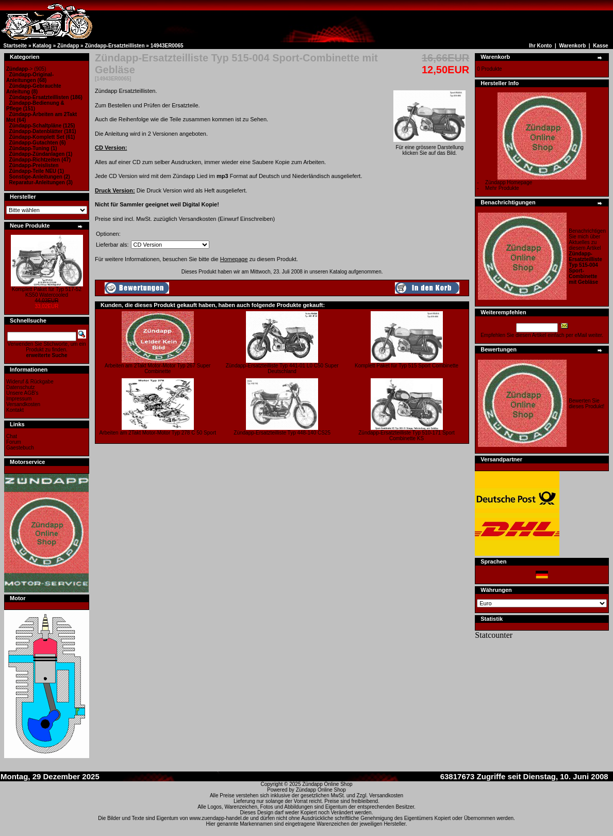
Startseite (15, 46)
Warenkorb (572, 46)
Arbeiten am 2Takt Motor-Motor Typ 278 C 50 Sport (157, 433)
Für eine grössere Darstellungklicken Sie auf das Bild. (429, 148)
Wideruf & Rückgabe (30, 381)
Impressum (18, 398)
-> (19, 69)
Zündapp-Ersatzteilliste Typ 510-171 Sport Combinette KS (406, 435)
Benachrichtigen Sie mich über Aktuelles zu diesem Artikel (587, 256)
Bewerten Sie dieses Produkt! (586, 403)
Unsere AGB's (22, 393)
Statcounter (493, 635)
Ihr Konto (540, 46)
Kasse (600, 46)
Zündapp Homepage (508, 182)
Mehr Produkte (502, 188)
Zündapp (68, 46)
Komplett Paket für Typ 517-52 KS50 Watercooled (46, 292)
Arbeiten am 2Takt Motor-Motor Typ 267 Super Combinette (157, 368)
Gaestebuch (20, 448)
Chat (11, 436)
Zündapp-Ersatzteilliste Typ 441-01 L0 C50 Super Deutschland (282, 368)
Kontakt (15, 410)
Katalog (42, 46)
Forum (13, 442)
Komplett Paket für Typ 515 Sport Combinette (406, 365)
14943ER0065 (167, 46)
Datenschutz (20, 387)
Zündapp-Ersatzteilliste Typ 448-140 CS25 (282, 433)
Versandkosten (23, 404)
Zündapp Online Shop (327, 784)
